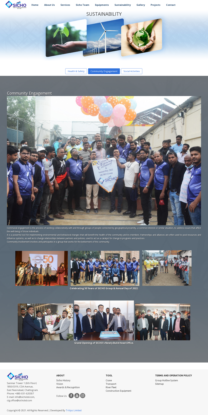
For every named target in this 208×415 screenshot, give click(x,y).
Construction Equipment (118, 390)
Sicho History (63, 380)
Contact (170, 4)
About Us (49, 4)
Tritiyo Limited (73, 410)
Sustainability (123, 4)
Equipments (102, 4)
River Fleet (111, 387)
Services (65, 4)
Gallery (140, 4)
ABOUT (60, 375)
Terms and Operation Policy (173, 375)
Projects (155, 4)
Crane (109, 380)
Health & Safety (76, 71)
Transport (111, 384)
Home (34, 4)
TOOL (109, 375)
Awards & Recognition (68, 387)
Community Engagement (104, 71)
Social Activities (131, 71)
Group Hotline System (166, 380)
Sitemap (159, 384)
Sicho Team (82, 4)
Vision (59, 384)
